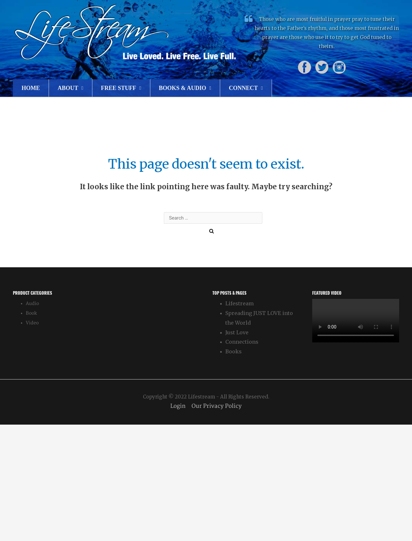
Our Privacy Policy (217, 406)
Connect (243, 88)
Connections (241, 342)
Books (233, 351)
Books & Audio (182, 88)
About (68, 88)
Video (32, 323)
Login (177, 406)
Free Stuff (118, 88)
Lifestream (239, 303)
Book (31, 313)
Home (31, 88)
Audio (32, 303)
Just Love (236, 332)
